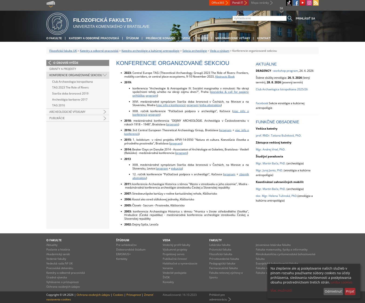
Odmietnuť (333, 291)
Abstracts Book (225, 76)
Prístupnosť (133, 295)
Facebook (262, 103)
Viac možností (281, 290)
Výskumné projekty (175, 249)
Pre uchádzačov (126, 245)
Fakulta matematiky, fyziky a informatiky (282, 249)
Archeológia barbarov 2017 (70, 99)
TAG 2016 (58, 105)
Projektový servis (174, 254)
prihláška (138, 96)
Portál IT (237, 3)
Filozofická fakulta (220, 254)
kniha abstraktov (210, 105)
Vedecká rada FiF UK (59, 263)
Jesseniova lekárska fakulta (273, 245)
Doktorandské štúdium (130, 249)
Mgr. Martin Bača (267, 163)
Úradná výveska (56, 277)
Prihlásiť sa (305, 18)
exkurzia (176, 168)
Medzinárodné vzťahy (232, 38)
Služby (202, 38)
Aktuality (51, 245)
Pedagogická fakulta (222, 263)
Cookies (118, 295)
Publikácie (57, 118)
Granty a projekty (62, 69)
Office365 (218, 3)
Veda (186, 38)
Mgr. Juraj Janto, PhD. (269, 170)
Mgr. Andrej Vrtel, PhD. (270, 149)
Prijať (350, 291)
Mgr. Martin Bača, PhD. (271, 189)
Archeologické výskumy (67, 112)
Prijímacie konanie (160, 38)
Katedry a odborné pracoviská (94, 38)
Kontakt (263, 38)
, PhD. (282, 163)
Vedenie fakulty (56, 259)
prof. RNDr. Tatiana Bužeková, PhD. (278, 135)
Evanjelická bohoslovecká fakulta (277, 263)
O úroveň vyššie (65, 63)
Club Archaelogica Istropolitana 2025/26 (282, 89)
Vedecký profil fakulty (176, 245)
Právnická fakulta (220, 249)
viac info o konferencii (171, 105)
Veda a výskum (219, 51)
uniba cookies (341, 282)
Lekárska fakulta (219, 245)
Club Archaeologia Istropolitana (72, 82)
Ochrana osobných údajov (63, 287)
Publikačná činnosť (175, 259)
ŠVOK (166, 277)
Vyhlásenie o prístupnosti (62, 282)
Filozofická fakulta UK (63, 51)
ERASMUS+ (123, 254)
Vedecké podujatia (174, 273)
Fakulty (215, 240)
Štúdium (132, 38)
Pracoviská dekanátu (59, 268)
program (151, 96)
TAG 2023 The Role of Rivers (70, 87)
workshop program (285, 71)
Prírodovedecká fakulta (224, 259)
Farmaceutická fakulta (223, 268)
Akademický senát (58, 254)
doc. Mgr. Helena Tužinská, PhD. (276, 196)
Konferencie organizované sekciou (75, 75)
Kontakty (121, 259)
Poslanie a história (58, 249)
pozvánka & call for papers (229, 92)
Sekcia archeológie (194, 51)
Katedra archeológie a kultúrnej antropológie (150, 51)
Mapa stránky (260, 3)
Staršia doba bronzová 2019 (70, 93)
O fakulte (54, 38)
